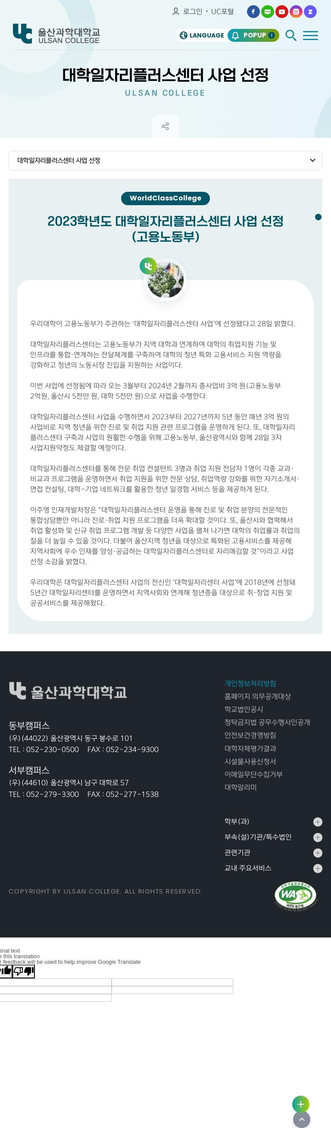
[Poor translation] (23, 990)
